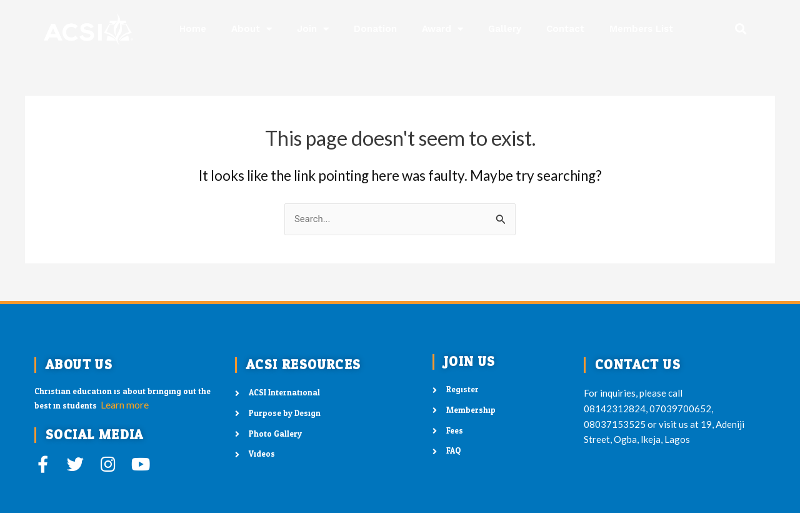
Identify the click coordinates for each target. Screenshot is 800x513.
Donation (375, 28)
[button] (741, 29)
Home (192, 28)
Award (442, 29)
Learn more (125, 404)
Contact (565, 28)
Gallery (504, 28)
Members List (641, 28)
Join (313, 29)
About (251, 29)
